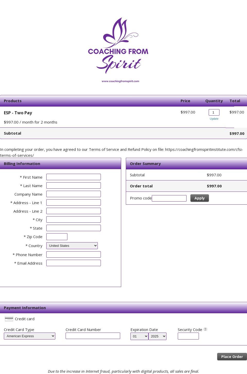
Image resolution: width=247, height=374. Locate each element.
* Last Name (31, 185)
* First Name (31, 177)
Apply (200, 198)
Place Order (232, 356)
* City (37, 219)
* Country (33, 245)
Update (214, 118)
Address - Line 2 (27, 211)
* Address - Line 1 (26, 202)
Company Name (28, 194)
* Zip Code (33, 236)
